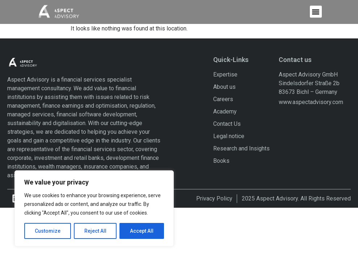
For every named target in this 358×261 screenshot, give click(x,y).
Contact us (295, 59)
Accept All (141, 231)
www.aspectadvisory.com (311, 102)
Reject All (95, 231)
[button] (316, 10)
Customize (47, 231)
